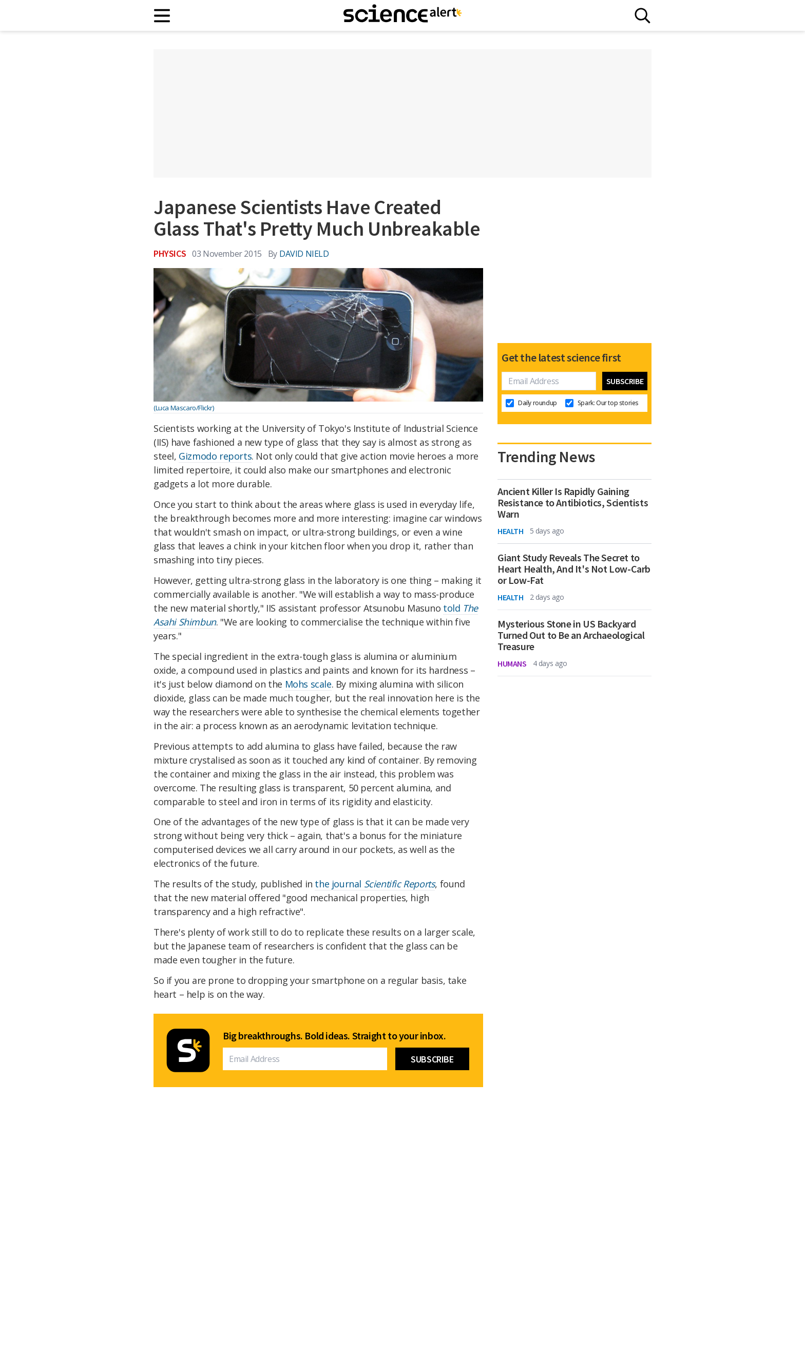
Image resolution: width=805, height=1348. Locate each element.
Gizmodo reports (215, 456)
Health (510, 531)
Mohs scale (308, 684)
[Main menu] (162, 16)
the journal (375, 884)
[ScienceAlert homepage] (402, 15)
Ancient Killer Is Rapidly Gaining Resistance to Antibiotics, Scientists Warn (572, 503)
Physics (170, 253)
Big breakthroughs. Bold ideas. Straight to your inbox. (334, 1035)
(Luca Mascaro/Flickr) (184, 407)
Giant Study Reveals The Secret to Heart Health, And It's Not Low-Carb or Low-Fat (573, 569)
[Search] (642, 16)
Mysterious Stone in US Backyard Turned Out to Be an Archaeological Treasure (570, 635)
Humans (512, 663)
